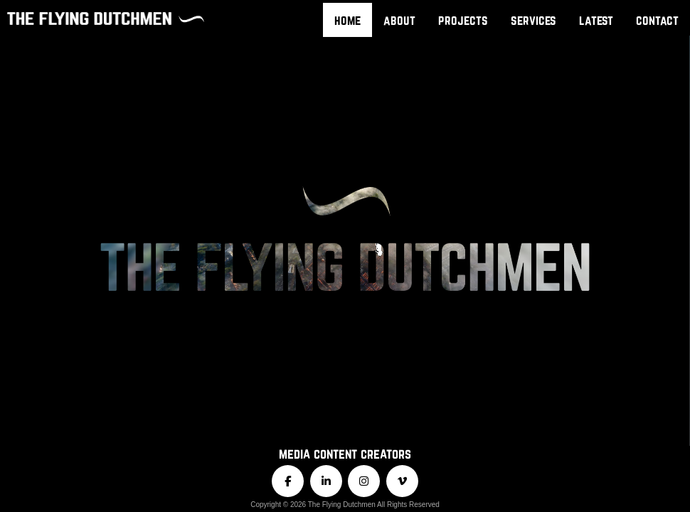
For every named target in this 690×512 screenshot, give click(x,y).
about (399, 20)
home (347, 20)
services (533, 20)
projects (463, 20)
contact (657, 20)
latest (596, 20)
